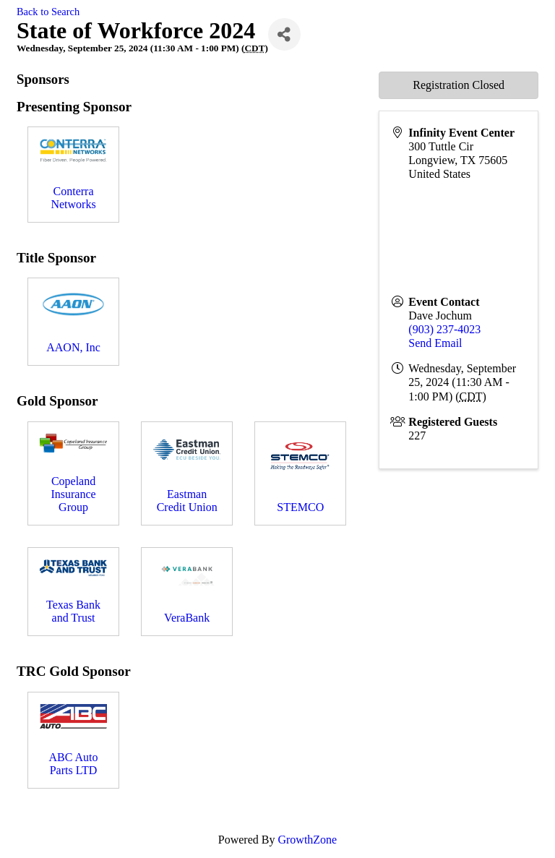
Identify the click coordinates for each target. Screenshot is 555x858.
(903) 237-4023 (444, 329)
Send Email (435, 343)
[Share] (284, 34)
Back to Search (48, 11)
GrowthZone (307, 839)
